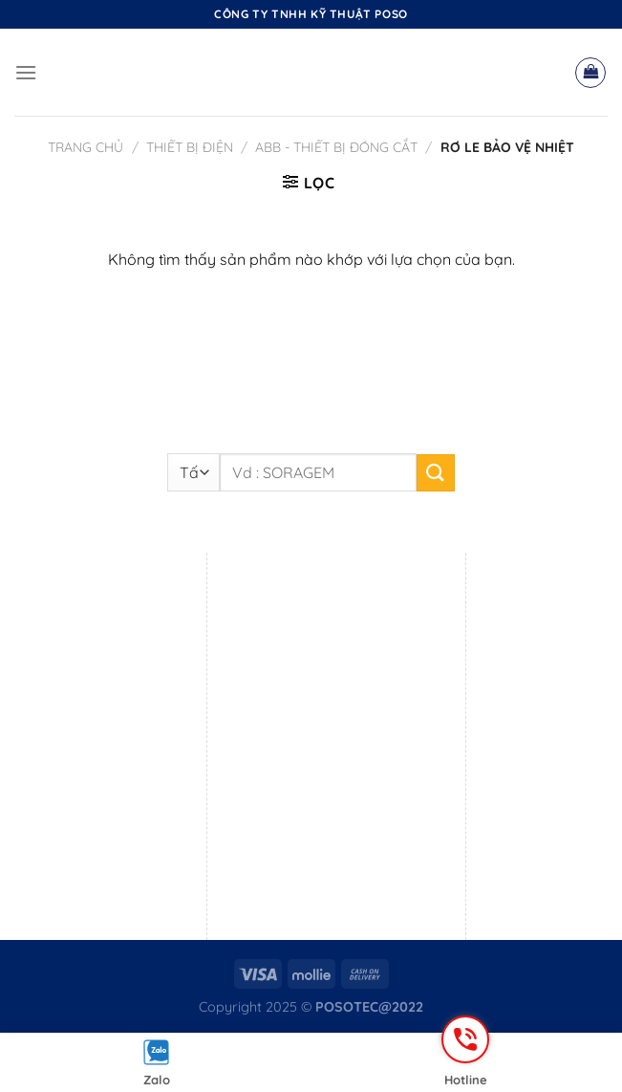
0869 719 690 (313, 678)
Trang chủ (85, 147)
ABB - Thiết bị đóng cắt (336, 147)
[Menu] (25, 72)
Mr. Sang (96, 869)
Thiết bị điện (189, 147)
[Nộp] (436, 472)
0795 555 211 (315, 869)
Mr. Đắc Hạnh (366, 844)
